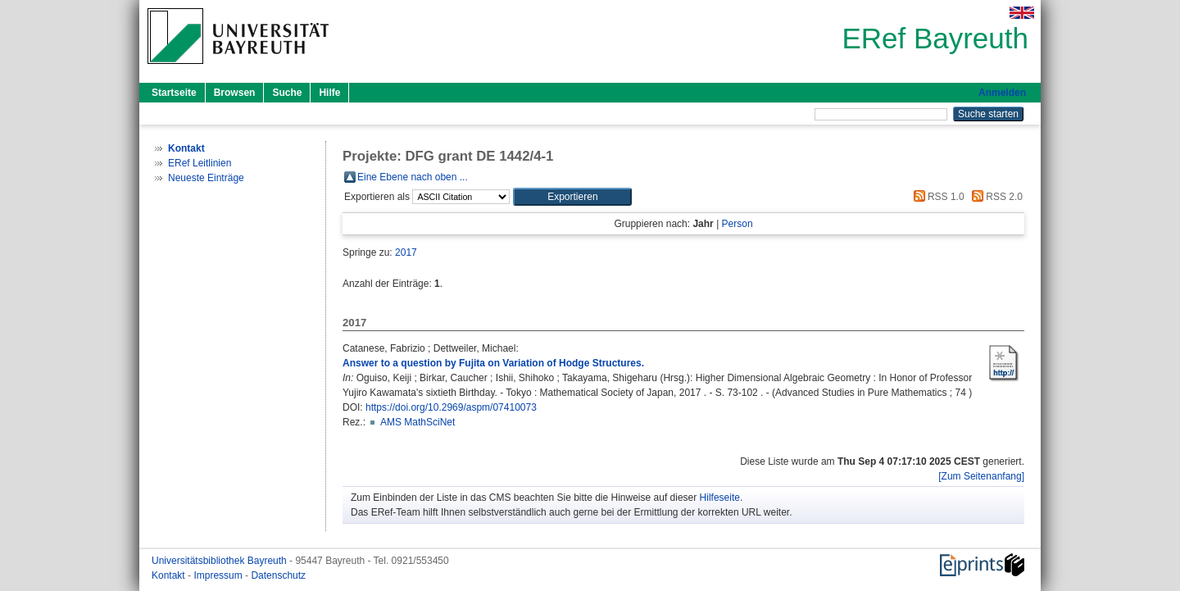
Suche (287, 92)
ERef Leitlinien (199, 163)
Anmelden (1002, 92)
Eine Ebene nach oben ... (412, 177)
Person (737, 224)
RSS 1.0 (936, 196)
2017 (406, 252)
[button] (572, 197)
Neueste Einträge (206, 178)
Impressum (219, 575)
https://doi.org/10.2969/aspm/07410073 (451, 407)
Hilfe (329, 92)
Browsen (235, 92)
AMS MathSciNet (417, 422)
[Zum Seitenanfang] (981, 476)
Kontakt (170, 575)
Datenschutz (278, 575)
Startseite (174, 92)
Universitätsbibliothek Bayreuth (220, 560)
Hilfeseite (720, 497)
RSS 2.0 (995, 196)
